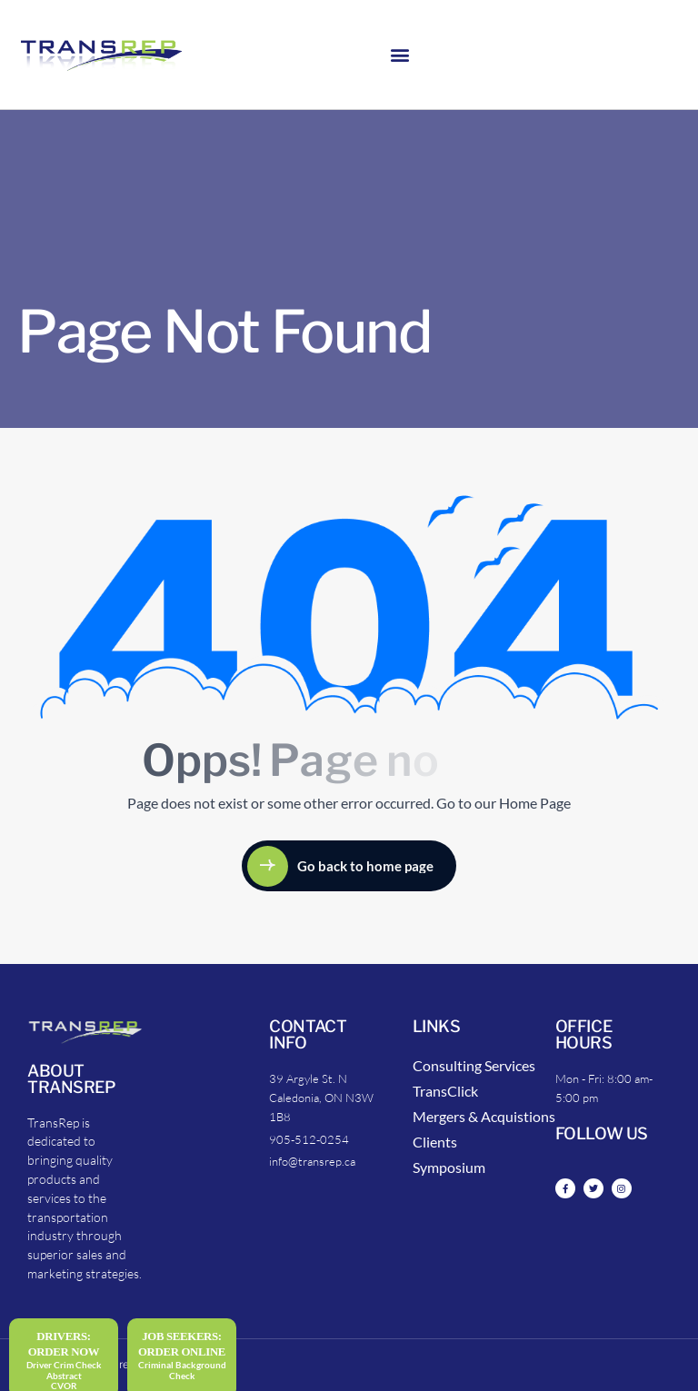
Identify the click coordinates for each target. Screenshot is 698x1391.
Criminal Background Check (182, 1370)
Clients (435, 1141)
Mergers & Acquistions (484, 1116)
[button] (400, 55)
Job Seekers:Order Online (181, 1344)
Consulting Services (474, 1065)
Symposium (449, 1167)
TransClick (445, 1090)
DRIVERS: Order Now (64, 1344)
